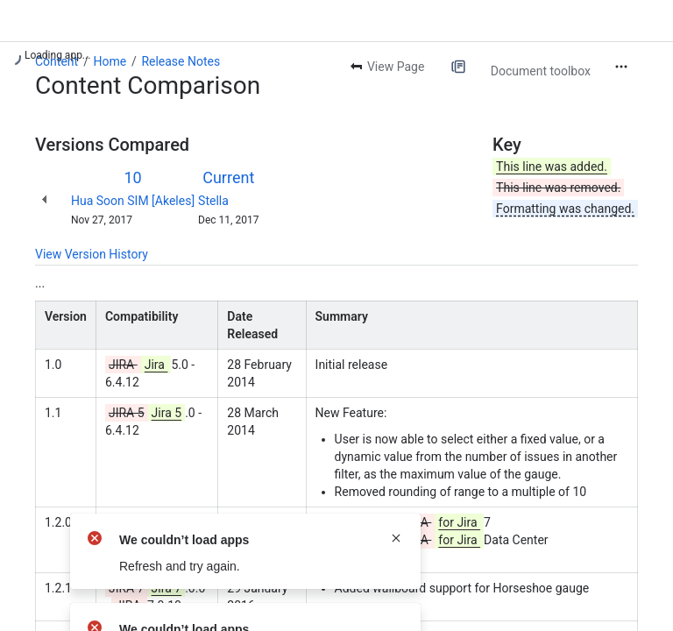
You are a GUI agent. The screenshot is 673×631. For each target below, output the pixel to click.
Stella (213, 201)
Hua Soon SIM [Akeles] (133, 201)
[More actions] (621, 66)
